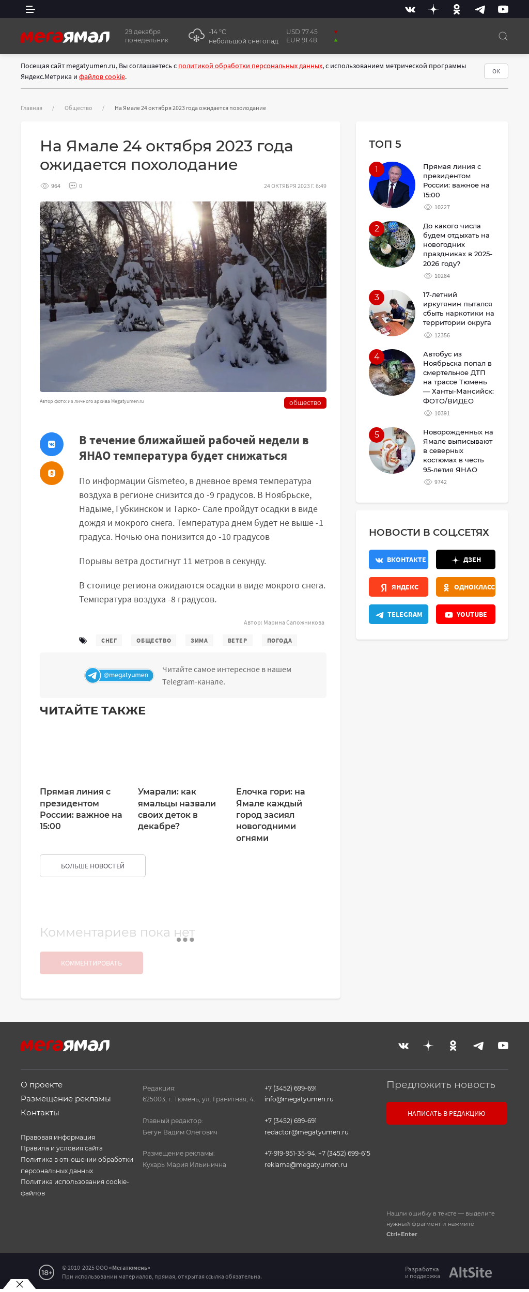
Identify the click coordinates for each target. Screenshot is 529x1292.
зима (199, 640)
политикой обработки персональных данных (250, 65)
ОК (496, 71)
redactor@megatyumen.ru (306, 1132)
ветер (237, 640)
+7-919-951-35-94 (289, 1153)
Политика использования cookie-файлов (75, 1187)
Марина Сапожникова (293, 622)
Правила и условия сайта (62, 1148)
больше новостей (93, 865)
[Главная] (65, 36)
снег (109, 640)
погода (279, 640)
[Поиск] (503, 36)
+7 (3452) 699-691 (290, 1088)
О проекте (42, 1084)
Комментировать (91, 963)
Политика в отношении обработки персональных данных (77, 1165)
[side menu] (30, 9)
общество (153, 640)
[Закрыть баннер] (19, 1284)
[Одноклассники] (457, 9)
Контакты (40, 1112)
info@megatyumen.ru (299, 1099)
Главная (31, 108)
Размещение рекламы (66, 1098)
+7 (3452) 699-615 (344, 1153)
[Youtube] (503, 9)
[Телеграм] (202, 675)
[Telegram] (480, 9)
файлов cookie (102, 76)
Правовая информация (58, 1137)
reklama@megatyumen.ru (305, 1165)
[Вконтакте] (410, 9)
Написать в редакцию (447, 1113)
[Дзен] (433, 9)
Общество (78, 108)
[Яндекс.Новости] (398, 587)
